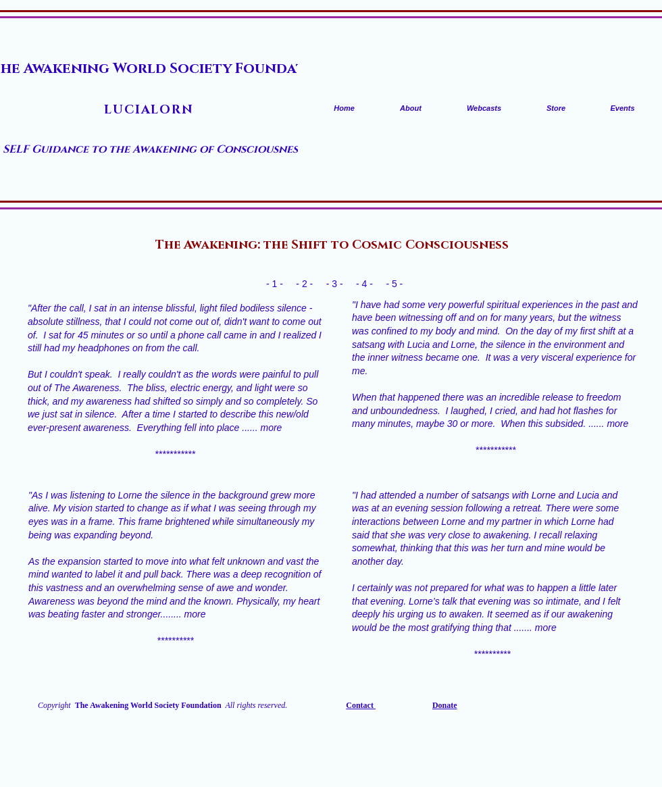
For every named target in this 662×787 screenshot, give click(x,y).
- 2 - (304, 283)
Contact (361, 705)
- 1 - (274, 283)
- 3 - (334, 283)
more (271, 427)
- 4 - (364, 283)
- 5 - (395, 283)
